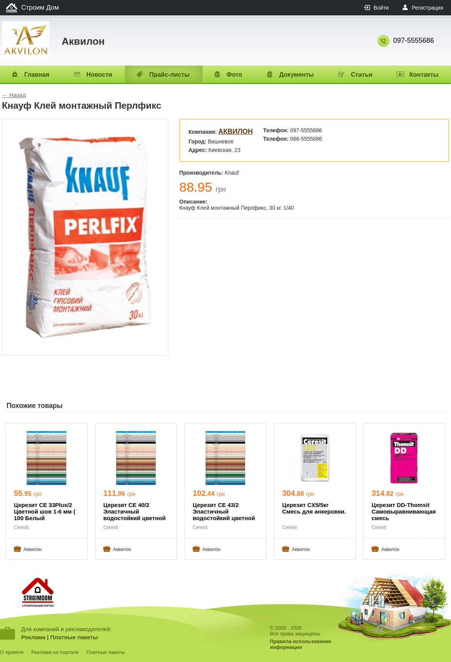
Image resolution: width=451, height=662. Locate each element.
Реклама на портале (55, 652)
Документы (296, 74)
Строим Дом (40, 7)
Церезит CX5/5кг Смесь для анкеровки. (314, 508)
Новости (99, 74)
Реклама (33, 637)
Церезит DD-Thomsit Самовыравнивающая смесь (404, 511)
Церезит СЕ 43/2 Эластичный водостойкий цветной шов (224, 512)
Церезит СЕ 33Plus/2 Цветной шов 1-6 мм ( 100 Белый (44, 511)
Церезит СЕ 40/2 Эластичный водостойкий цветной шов (134, 512)
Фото (234, 74)
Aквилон (235, 131)
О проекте (12, 652)
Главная (36, 74)
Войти (381, 8)
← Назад (14, 95)
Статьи (361, 74)
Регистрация (427, 8)
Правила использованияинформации (300, 644)
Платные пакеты (74, 637)
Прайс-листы (169, 74)
